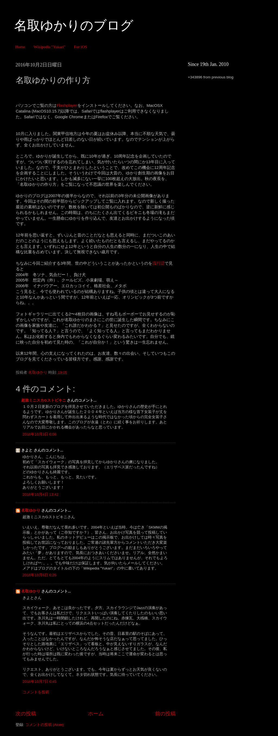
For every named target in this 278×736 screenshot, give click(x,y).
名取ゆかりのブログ (73, 25)
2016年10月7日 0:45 (39, 682)
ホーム (95, 713)
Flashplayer (66, 105)
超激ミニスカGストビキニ (43, 400)
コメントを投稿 (36, 692)
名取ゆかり (30, 510)
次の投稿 (25, 713)
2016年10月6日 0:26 (39, 575)
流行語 (158, 263)
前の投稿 (165, 713)
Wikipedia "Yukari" (49, 47)
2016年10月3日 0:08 (39, 434)
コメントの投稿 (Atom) (44, 725)
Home (20, 47)
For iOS (80, 47)
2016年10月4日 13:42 (40, 494)
